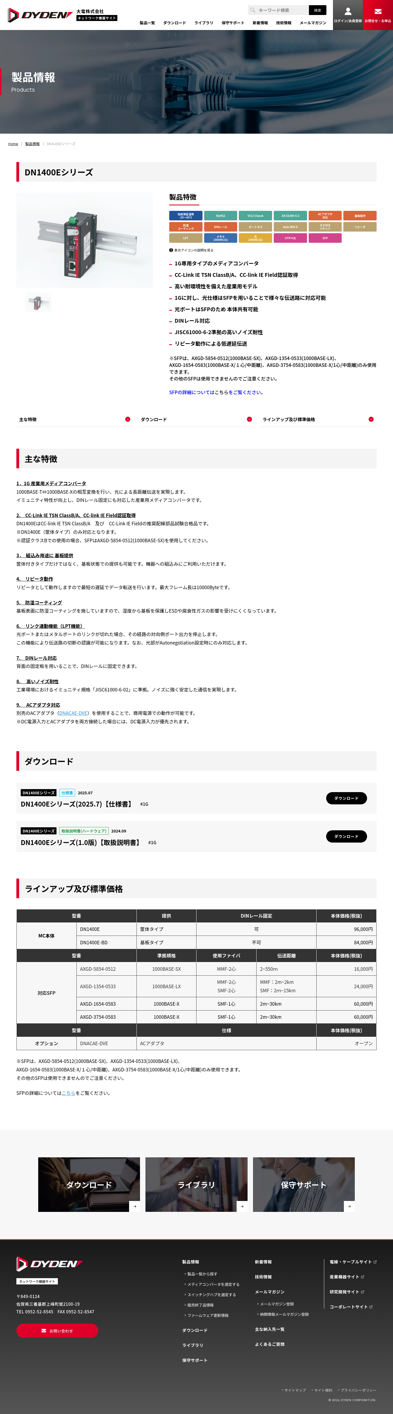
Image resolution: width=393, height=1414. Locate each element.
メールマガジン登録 (277, 1304)
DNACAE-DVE (73, 712)
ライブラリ (193, 1345)
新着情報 (263, 1262)
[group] (38, 302)
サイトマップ (295, 1390)
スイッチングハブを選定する (211, 1294)
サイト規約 (323, 1390)
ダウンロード (195, 1330)
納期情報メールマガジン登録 (284, 1314)
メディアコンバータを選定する (213, 1284)
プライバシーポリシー (359, 1390)
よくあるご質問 (270, 1344)
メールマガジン (270, 1292)
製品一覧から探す (202, 1274)
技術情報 (263, 1277)
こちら (221, 392)
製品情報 (190, 1262)
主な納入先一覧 (270, 1329)
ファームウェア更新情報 (208, 1315)
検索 (317, 10)
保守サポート (195, 1360)
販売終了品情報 (200, 1305)
